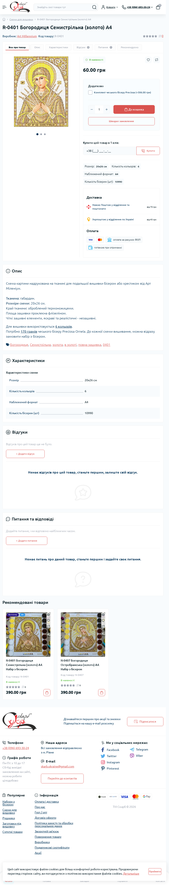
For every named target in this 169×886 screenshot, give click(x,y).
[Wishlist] (48, 620)
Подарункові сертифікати (52, 847)
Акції (38, 853)
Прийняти (155, 871)
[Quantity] (99, 109)
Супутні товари (12, 831)
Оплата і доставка (47, 801)
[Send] (148, 151)
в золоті (70, 344)
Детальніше (131, 873)
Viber (136, 755)
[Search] (94, 7)
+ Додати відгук (25, 453)
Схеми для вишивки (21, 19)
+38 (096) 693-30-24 (15, 748)
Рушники (8, 818)
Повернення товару (48, 836)
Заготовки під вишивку (11, 825)
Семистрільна (40, 344)
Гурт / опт (41, 812)
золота (57, 344)
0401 (106, 344)
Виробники (42, 842)
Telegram (139, 749)
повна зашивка (89, 344)
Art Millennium (27, 36)
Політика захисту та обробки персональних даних (54, 824)
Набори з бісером (8, 803)
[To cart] (46, 692)
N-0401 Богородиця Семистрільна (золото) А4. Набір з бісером (24, 665)
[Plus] (106, 109)
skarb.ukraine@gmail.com (57, 766)
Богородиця (19, 344)
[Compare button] (156, 59)
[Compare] (48, 626)
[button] (37, 134)
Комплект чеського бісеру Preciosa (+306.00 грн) (121, 92)
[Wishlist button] (148, 60)
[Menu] (4, 7)
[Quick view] (48, 614)
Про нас (40, 807)
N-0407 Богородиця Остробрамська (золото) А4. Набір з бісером (80, 665)
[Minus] (91, 109)
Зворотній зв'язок (47, 831)
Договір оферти (45, 817)
